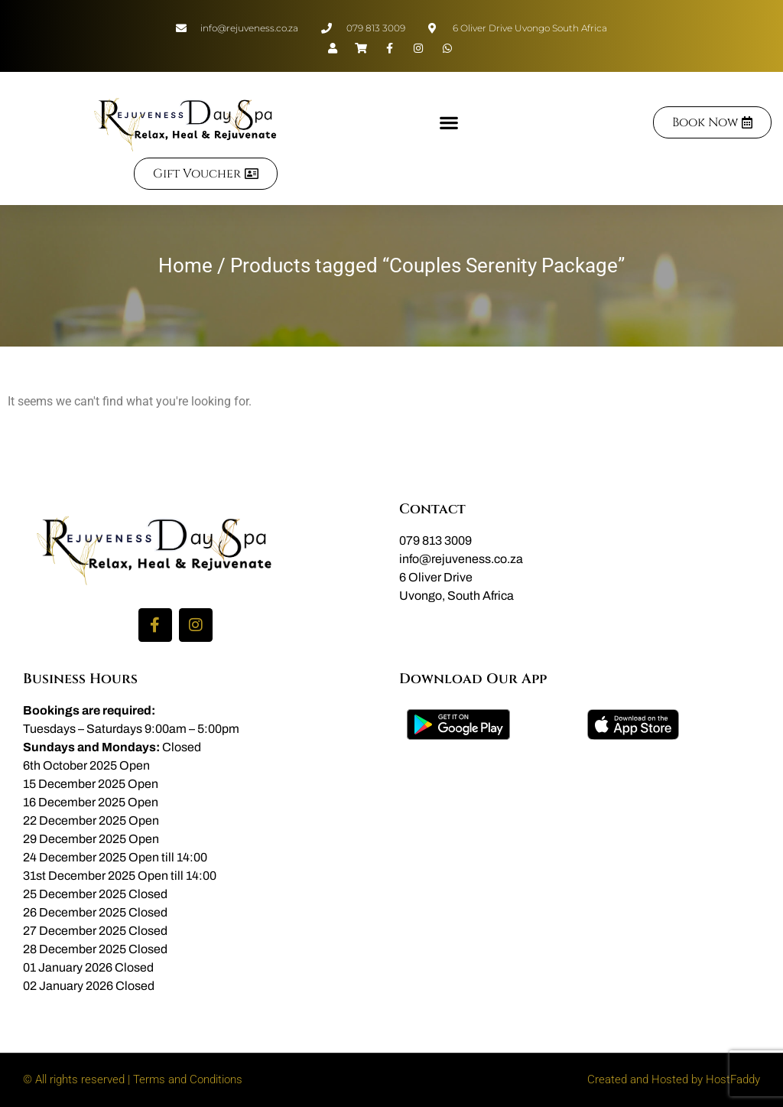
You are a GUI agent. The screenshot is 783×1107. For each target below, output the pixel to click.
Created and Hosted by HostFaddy (673, 1079)
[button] (448, 122)
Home (185, 265)
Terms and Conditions (187, 1079)
